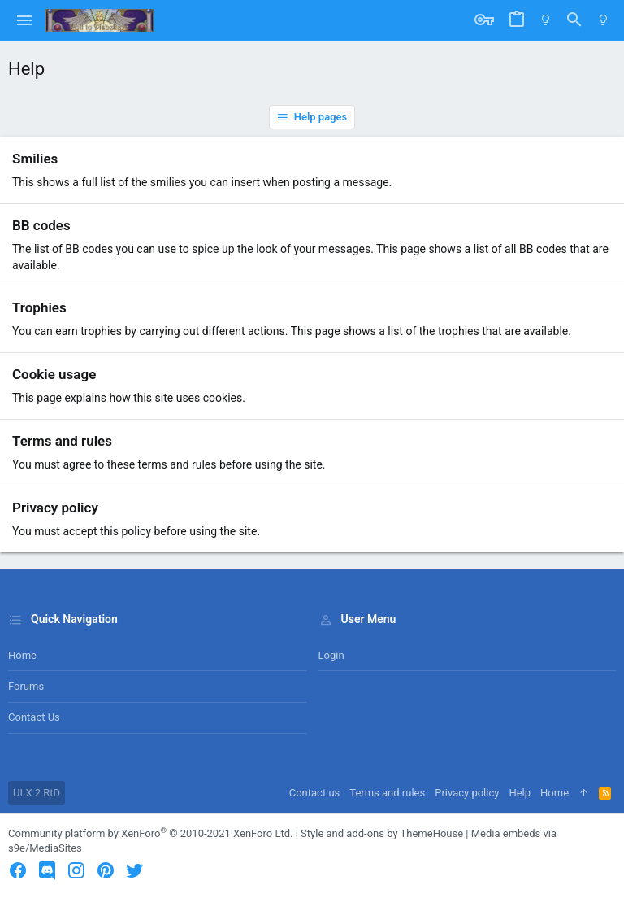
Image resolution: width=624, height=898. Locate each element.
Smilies (35, 158)
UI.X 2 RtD (36, 793)
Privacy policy (55, 507)
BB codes (41, 225)
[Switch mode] (545, 20)
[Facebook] (18, 871)
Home (22, 655)
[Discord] (47, 871)
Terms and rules (62, 441)
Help (520, 793)
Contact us (34, 717)
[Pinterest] (105, 871)
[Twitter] (135, 871)
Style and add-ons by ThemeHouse (382, 833)
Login (331, 655)
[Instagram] (76, 871)
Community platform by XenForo (150, 833)
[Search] (574, 20)
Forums (26, 686)
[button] (24, 20)
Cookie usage (54, 374)
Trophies (39, 307)
